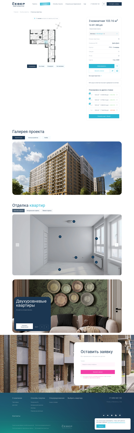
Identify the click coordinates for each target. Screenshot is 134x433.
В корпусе (50, 66)
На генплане (60, 66)
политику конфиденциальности (95, 376)
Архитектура (18, 137)
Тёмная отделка (46, 210)
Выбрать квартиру (75, 398)
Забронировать (101, 66)
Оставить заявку (114, 4)
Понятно (100, 426)
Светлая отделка (18, 210)
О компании (17, 398)
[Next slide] (47, 327)
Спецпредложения (56, 398)
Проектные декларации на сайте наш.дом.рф (23, 425)
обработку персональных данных (92, 377)
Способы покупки (38, 398)
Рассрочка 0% (34, 402)
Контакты (16, 416)
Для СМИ (14, 405)
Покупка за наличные (37, 411)
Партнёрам (15, 402)
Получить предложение (24, 326)
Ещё (85, 4)
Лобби (46, 137)
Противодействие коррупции (42, 428)
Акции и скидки (53, 402)
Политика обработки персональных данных (22, 428)
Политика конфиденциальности (43, 425)
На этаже (41, 66)
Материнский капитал (37, 405)
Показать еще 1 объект (104, 116)
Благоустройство (33, 137)
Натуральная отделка (33, 210)
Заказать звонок (99, 71)
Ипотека (33, 408)
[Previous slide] (42, 327)
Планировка (31, 66)
